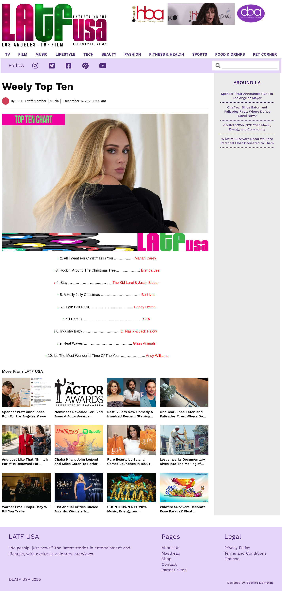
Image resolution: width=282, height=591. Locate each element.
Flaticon (231, 558)
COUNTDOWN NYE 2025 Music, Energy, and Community (127, 509)
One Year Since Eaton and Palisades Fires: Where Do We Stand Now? (181, 414)
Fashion (132, 54)
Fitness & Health (166, 54)
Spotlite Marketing (260, 582)
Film (22, 54)
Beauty (108, 54)
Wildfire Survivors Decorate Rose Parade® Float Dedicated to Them (182, 509)
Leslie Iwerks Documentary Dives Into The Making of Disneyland (182, 461)
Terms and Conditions (245, 553)
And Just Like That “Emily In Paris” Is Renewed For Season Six (25, 461)
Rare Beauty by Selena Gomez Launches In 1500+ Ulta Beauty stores (128, 461)
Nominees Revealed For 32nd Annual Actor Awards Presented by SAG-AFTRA (79, 414)
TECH (88, 54)
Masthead (171, 553)
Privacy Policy (237, 547)
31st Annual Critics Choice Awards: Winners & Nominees (76, 509)
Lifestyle (65, 54)
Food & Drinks (230, 54)
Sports (199, 54)
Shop (166, 558)
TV (7, 54)
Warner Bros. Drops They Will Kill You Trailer (26, 509)
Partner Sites (174, 569)
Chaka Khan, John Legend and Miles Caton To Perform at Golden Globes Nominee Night (78, 461)
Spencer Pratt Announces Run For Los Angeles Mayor (24, 414)
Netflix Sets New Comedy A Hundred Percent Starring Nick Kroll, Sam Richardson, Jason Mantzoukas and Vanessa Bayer (130, 414)
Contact (169, 564)
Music (41, 54)
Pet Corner (265, 54)
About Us (170, 547)
